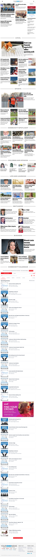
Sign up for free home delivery (31, 7)
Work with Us (29, 547)
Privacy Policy (18, 555)
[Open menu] (2, 1)
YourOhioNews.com (9, 555)
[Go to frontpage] (18, 1)
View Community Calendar (31, 12)
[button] (35, 163)
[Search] (33, 1)
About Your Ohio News (22, 547)
